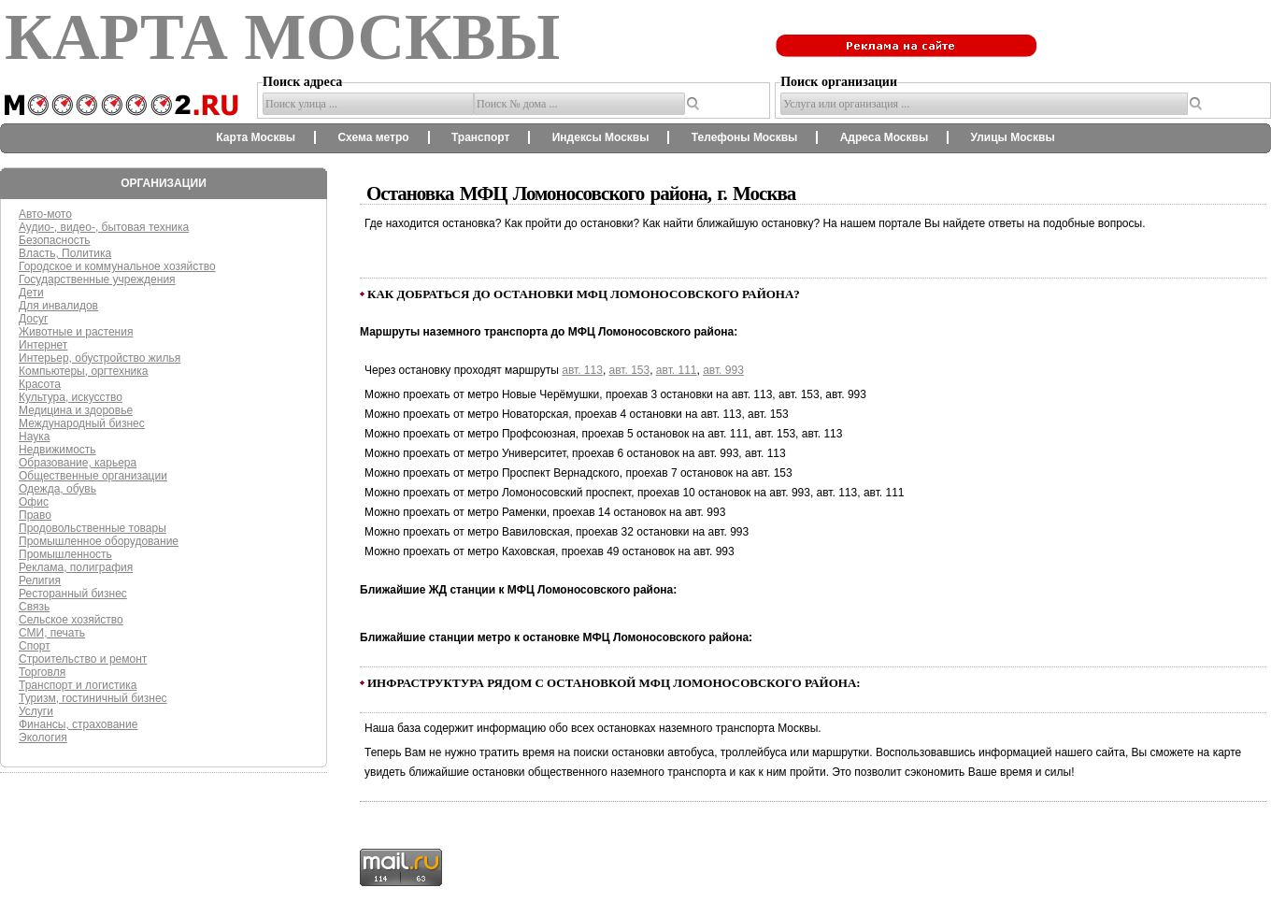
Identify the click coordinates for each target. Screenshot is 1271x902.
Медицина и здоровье (76, 410)
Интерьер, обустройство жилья (99, 358)
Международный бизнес (82, 423)
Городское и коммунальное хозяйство (117, 266)
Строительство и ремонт (83, 659)
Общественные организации (93, 475)
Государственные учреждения (97, 279)
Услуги (36, 711)
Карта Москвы (255, 137)
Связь (34, 606)
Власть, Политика (65, 253)
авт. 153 (629, 370)
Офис (34, 501)
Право (35, 515)
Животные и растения (76, 331)
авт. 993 (723, 370)
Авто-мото (45, 214)
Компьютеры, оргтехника (83, 371)
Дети (31, 292)
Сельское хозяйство (71, 619)
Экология (43, 737)
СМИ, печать (52, 632)
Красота (40, 384)
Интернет (43, 344)
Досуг (33, 318)
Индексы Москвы (601, 137)
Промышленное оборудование (99, 541)
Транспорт (480, 137)
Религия (40, 580)
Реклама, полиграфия (76, 567)
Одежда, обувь (57, 488)
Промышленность (65, 554)
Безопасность (55, 240)
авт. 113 (582, 370)
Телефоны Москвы (745, 137)
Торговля (42, 672)
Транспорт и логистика (77, 685)
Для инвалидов (58, 305)
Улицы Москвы (1012, 137)
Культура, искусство (70, 397)
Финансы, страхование (78, 724)
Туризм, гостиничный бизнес (93, 698)
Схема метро (372, 137)
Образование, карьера (77, 462)
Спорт (34, 645)
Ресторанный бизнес (73, 593)
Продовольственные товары (92, 528)
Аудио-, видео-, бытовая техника (104, 227)
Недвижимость (57, 449)
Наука (34, 436)
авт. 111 (676, 370)
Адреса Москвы (884, 137)
